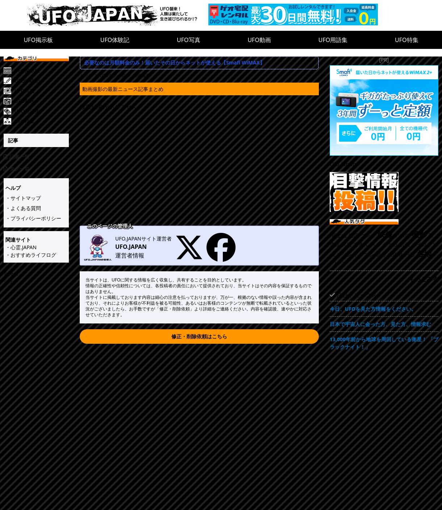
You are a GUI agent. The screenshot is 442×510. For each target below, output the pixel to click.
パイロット (424, 244)
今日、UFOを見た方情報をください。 (373, 308)
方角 (359, 244)
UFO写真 (188, 40)
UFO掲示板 (38, 40)
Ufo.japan (343, 164)
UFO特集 (406, 40)
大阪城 (395, 254)
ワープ (339, 263)
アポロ (402, 235)
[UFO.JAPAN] (117, 15)
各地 (424, 253)
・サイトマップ (23, 198)
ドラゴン (364, 254)
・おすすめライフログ (30, 254)
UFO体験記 (115, 40)
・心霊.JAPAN (21, 247)
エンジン (342, 254)
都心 (381, 254)
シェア (11, 281)
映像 (385, 234)
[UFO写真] (41, 91)
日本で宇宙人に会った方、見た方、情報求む (380, 324)
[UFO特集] (41, 121)
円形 (410, 254)
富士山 (339, 235)
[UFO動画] (41, 101)
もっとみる (423, 279)
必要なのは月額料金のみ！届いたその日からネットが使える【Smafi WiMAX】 (174, 62)
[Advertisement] (199, 169)
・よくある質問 (23, 208)
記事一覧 (17, 156)
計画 (405, 244)
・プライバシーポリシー (33, 218)
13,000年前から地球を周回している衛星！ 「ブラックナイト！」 (384, 343)
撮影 (419, 234)
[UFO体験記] (41, 81)
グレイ (368, 235)
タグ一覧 (17, 168)
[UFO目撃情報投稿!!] (384, 192)
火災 (347, 244)
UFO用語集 (333, 40)
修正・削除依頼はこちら (199, 336)
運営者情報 (129, 255)
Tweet (11, 273)
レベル (373, 244)
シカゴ (390, 244)
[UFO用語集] (41, 111)
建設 (354, 235)
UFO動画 (259, 40)
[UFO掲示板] (41, 71)
